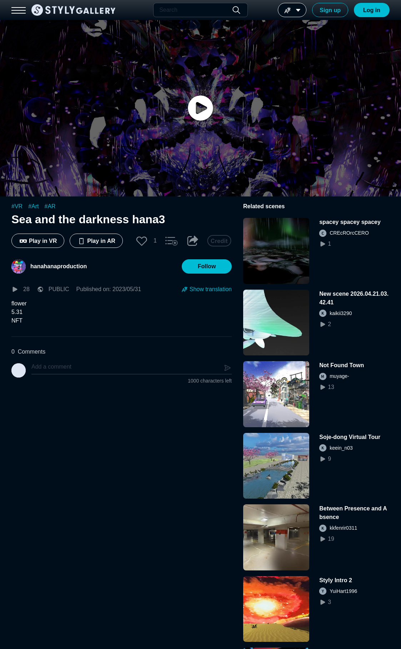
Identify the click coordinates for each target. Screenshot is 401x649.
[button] (142, 241)
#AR (50, 206)
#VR (16, 206)
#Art (33, 206)
